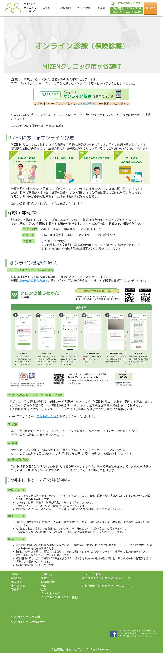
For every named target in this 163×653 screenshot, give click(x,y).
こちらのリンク (46, 416)
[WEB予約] (150, 8)
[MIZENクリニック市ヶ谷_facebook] (113, 634)
